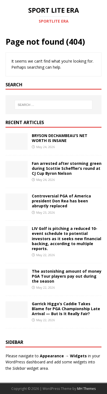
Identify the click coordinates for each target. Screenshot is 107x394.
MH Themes (86, 388)
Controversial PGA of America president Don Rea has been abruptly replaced (61, 200)
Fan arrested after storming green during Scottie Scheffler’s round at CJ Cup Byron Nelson (66, 168)
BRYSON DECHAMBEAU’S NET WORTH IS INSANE (59, 138)
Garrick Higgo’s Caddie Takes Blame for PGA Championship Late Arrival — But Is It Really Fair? (66, 308)
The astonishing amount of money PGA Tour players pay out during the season (66, 276)
